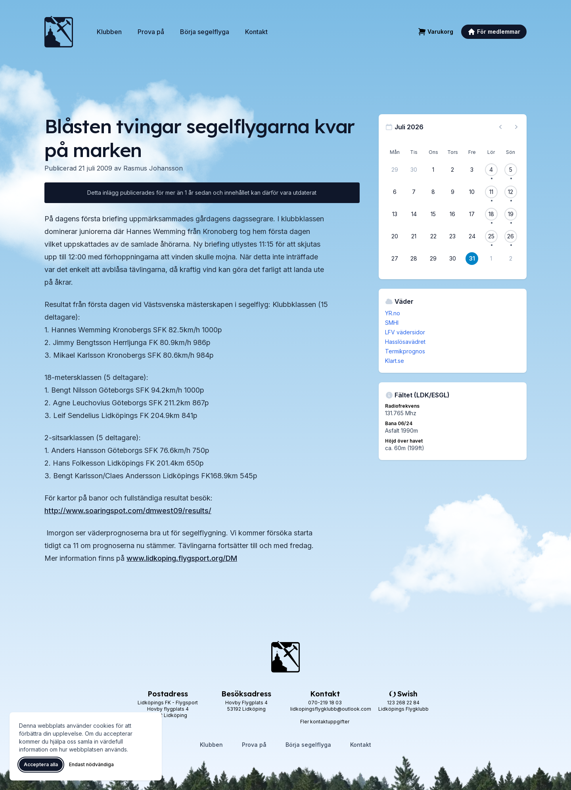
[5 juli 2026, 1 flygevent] (510, 169)
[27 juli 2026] (394, 258)
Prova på (151, 32)
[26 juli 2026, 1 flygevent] (510, 236)
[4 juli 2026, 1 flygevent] (491, 169)
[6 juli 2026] (394, 192)
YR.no (392, 313)
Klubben (109, 32)
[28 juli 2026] (414, 258)
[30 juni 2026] (414, 169)
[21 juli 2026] (414, 236)
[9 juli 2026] (452, 192)
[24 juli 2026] (472, 236)
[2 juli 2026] (452, 169)
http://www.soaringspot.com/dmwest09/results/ (127, 510)
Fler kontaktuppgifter (324, 722)
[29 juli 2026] (433, 258)
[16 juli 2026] (452, 214)
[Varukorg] (435, 32)
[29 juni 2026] (394, 169)
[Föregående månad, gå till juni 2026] (500, 127)
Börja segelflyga (204, 32)
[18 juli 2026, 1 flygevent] (491, 214)
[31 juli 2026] (472, 258)
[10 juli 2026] (472, 192)
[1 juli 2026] (433, 169)
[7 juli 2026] (414, 192)
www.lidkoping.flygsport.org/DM (181, 558)
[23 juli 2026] (452, 236)
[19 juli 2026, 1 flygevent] (510, 214)
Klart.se (394, 360)
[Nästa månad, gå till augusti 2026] (516, 127)
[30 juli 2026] (452, 258)
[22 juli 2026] (433, 236)
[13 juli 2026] (394, 214)
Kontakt (256, 32)
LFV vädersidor (405, 332)
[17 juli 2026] (472, 214)
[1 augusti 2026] (491, 258)
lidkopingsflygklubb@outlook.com (330, 709)
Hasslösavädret (405, 341)
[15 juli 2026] (433, 214)
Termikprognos (405, 351)
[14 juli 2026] (414, 214)
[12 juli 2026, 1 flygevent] (510, 192)
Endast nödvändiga (91, 764)
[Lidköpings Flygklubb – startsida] (58, 32)
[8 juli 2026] (433, 192)
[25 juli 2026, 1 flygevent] (491, 236)
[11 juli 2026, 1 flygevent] (491, 192)
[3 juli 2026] (472, 169)
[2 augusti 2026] (510, 258)
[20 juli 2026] (394, 236)
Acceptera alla (41, 764)
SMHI (392, 322)
